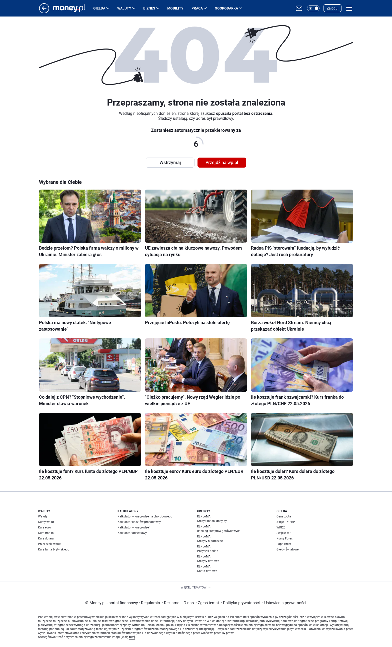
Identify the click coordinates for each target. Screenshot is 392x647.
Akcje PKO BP (285, 522)
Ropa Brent (283, 544)
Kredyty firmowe (208, 561)
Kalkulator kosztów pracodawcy (139, 522)
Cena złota (283, 516)
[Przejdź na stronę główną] (44, 12)
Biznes (149, 8)
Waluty (124, 8)
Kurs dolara (46, 538)
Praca (197, 8)
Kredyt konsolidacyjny (212, 521)
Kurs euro (44, 527)
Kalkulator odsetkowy (132, 533)
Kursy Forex (284, 538)
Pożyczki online (207, 551)
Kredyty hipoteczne (210, 541)
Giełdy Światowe (287, 549)
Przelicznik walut (49, 544)
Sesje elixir (283, 533)
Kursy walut (46, 522)
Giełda (99, 8)
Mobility (175, 8)
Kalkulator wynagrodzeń (134, 527)
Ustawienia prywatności (284, 602)
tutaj (132, 637)
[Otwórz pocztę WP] (299, 8)
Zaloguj (332, 8)
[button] (313, 8)
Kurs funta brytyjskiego (53, 549)
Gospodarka (226, 8)
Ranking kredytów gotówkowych (218, 531)
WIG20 (281, 527)
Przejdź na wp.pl (222, 162)
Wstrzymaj (170, 162)
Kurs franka (46, 533)
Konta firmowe (207, 571)
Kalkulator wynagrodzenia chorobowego (145, 516)
